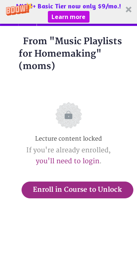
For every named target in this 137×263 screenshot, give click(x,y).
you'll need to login (67, 161)
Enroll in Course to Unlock (77, 190)
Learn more (68, 17)
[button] (68, 12)
